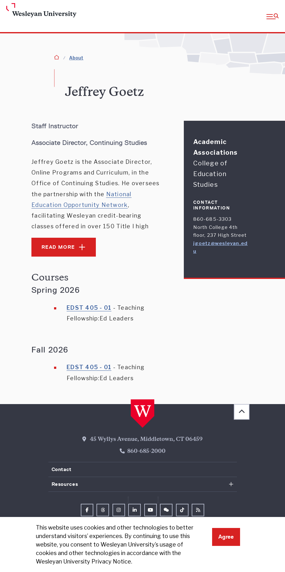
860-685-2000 (146, 451)
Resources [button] (65, 484)
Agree (226, 536)
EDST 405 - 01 (89, 307)
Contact (62, 469)
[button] (272, 16)
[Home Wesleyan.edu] (37, 10)
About (76, 57)
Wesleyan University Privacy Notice (83, 561)
